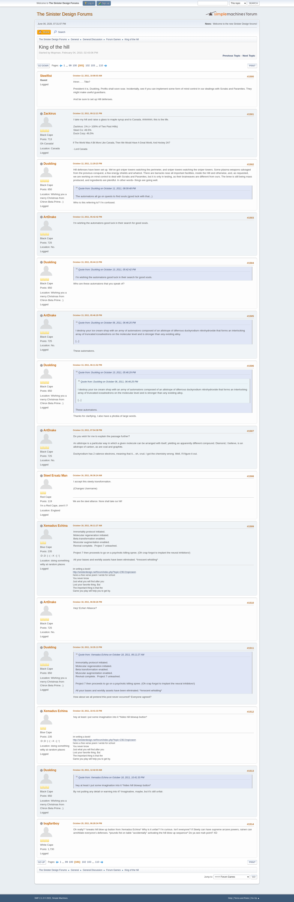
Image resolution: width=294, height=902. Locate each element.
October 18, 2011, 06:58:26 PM (87, 602)
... (67, 65)
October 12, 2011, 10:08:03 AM (87, 76)
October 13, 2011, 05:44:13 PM (87, 262)
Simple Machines (60, 898)
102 (88, 65)
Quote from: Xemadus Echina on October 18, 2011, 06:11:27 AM (111, 654)
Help (230, 898)
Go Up (41, 862)
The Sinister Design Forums (64, 14)
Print (252, 66)
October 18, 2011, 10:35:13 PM (87, 647)
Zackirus (50, 113)
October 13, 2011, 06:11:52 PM (87, 365)
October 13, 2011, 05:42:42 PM (87, 217)
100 (75, 65)
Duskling (50, 163)
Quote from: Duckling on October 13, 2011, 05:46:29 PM (107, 372)
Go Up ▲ (255, 898)
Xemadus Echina (56, 525)
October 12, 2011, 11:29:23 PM (87, 163)
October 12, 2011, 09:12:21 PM (87, 113)
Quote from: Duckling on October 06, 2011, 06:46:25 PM (107, 322)
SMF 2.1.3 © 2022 (42, 898)
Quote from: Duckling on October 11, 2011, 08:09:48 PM (107, 188)
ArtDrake (50, 217)
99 (70, 65)
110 (101, 65)
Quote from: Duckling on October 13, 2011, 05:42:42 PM (107, 269)
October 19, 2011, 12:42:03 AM (87, 770)
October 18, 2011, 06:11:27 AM (87, 525)
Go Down (43, 66)
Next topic (249, 55)
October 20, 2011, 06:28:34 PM (87, 823)
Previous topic (231, 55)
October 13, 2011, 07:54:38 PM (87, 430)
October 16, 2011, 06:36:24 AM (87, 475)
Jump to (208, 877)
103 (93, 65)
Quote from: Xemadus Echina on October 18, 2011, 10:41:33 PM (111, 777)
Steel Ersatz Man (55, 475)
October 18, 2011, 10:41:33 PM (87, 711)
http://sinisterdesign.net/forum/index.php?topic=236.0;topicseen (104, 572)
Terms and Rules (241, 898)
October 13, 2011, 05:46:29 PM (87, 315)
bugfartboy (51, 823)
